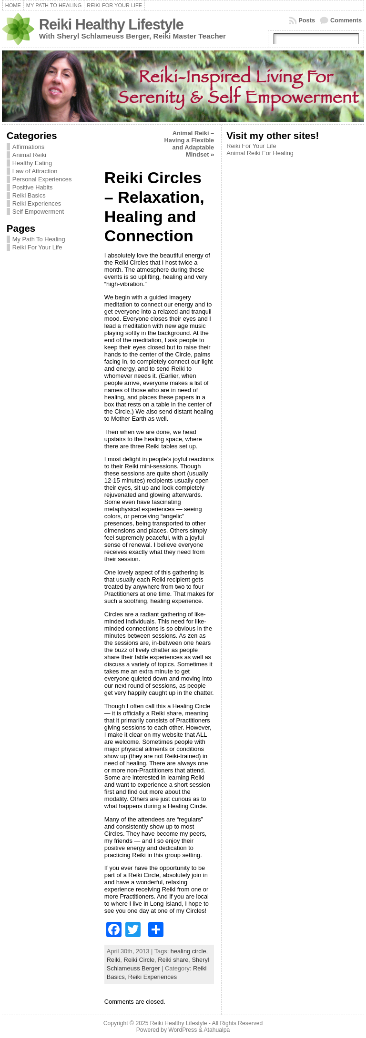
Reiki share (173, 959)
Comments (346, 20)
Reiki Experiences (36, 203)
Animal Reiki (29, 154)
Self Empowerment (38, 211)
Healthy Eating (32, 163)
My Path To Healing (38, 239)
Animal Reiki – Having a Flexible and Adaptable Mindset (189, 143)
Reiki (113, 959)
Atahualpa (216, 1030)
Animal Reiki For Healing (260, 153)
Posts (306, 20)
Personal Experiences (41, 179)
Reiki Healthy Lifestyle (111, 24)
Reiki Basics (29, 195)
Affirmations (28, 146)
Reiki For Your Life (37, 247)
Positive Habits (32, 187)
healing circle (188, 951)
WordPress (182, 1030)
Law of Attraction (35, 171)
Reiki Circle (138, 959)
